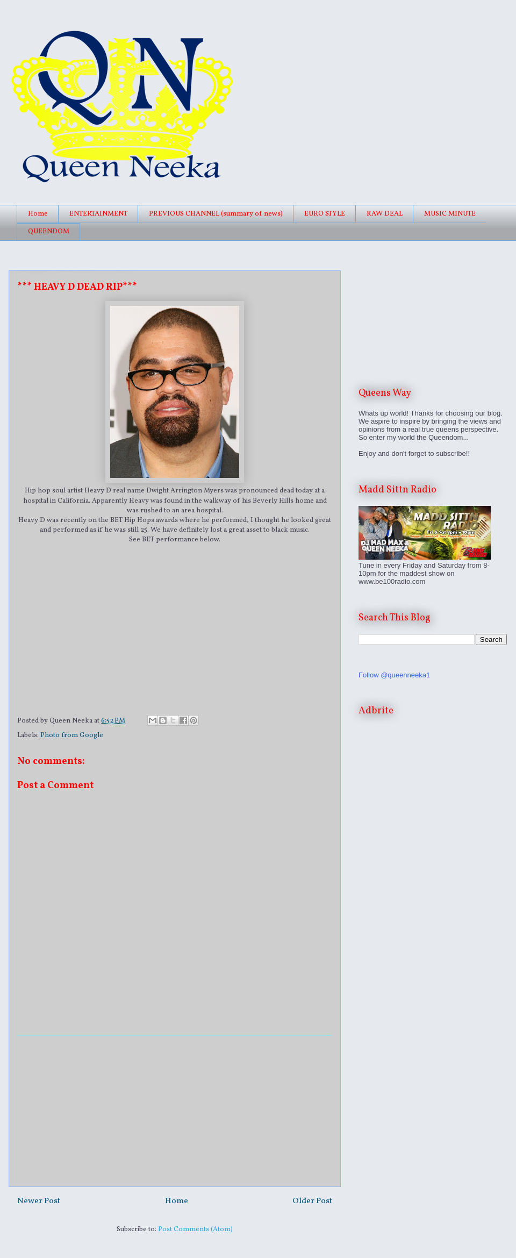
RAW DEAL (385, 214)
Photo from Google (71, 735)
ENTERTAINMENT (98, 214)
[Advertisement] (175, 1111)
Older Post (312, 1201)
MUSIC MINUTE (450, 214)
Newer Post (38, 1201)
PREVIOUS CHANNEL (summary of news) (216, 214)
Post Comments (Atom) (195, 1229)
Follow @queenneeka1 (394, 675)
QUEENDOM (48, 232)
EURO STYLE (324, 214)
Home (38, 214)
